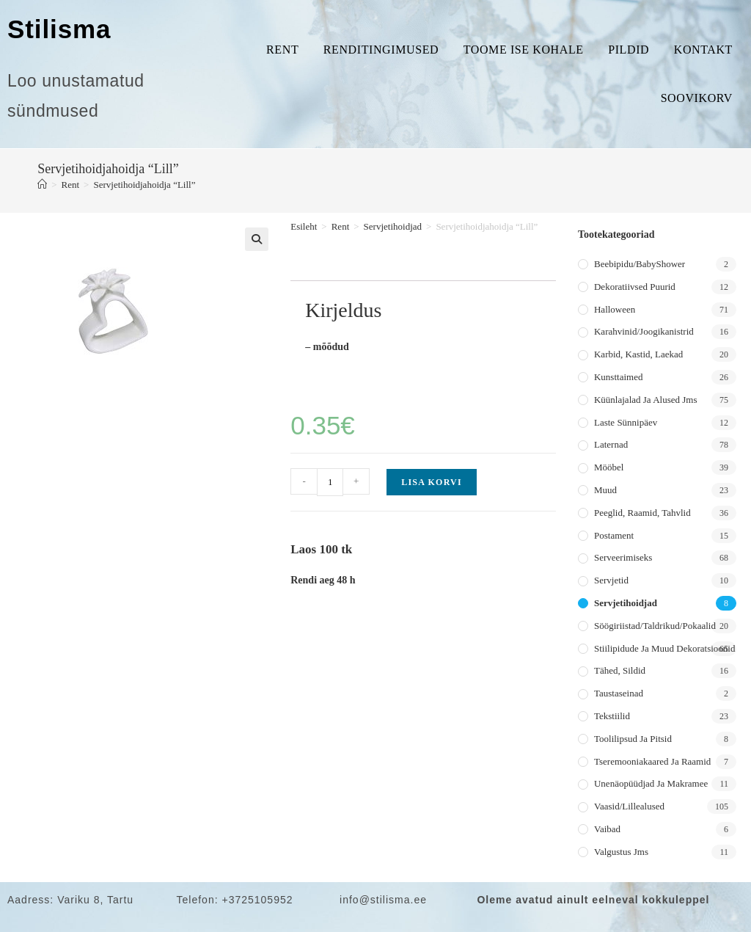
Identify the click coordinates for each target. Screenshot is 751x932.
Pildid (628, 49)
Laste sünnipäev (625, 422)
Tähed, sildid (619, 670)
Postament (614, 535)
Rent (282, 49)
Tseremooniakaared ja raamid (652, 761)
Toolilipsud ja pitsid (633, 738)
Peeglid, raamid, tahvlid (642, 512)
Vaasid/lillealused (629, 806)
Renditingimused (381, 49)
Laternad (611, 444)
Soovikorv (697, 98)
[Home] (42, 184)
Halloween (614, 309)
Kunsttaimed (618, 376)
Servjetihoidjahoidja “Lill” (144, 184)
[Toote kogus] (330, 482)
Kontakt (703, 49)
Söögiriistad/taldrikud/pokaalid (655, 625)
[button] (256, 239)
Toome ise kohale (524, 49)
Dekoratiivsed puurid (634, 286)
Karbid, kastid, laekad (638, 354)
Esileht (303, 226)
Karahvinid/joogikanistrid (644, 331)
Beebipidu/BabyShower (639, 263)
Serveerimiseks (623, 557)
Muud (605, 489)
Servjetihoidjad (393, 226)
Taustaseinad (618, 693)
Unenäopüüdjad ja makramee (651, 783)
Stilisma (59, 29)
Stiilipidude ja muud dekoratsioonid (664, 648)
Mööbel (608, 467)
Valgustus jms (621, 851)
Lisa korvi (431, 482)
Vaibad (607, 828)
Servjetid (611, 580)
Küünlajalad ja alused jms (645, 399)
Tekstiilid (612, 715)
